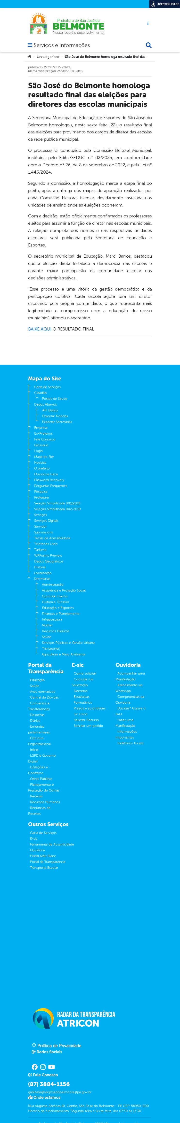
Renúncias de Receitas (39, 810)
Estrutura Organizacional (39, 741)
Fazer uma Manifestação (125, 723)
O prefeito (42, 468)
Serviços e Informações (62, 45)
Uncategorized (48, 57)
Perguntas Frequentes (50, 486)
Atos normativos (42, 691)
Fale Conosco (44, 439)
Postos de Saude (54, 398)
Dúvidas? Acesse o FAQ (130, 711)
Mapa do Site (44, 457)
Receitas (36, 796)
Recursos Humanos (45, 802)
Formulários (83, 702)
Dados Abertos (45, 404)
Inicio (34, 750)
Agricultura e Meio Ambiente (63, 654)
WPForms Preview (48, 555)
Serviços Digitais (46, 521)
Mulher (47, 625)
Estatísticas (82, 697)
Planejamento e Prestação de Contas (43, 787)
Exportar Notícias (55, 416)
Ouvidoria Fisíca (46, 474)
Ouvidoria (37, 850)
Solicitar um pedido (88, 726)
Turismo (40, 550)
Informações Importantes (126, 734)
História (40, 567)
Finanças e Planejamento (61, 613)
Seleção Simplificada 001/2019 (57, 503)
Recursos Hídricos (55, 631)
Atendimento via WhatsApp (128, 688)
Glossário (41, 445)
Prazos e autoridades (90, 708)
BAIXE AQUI (39, 329)
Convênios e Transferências (39, 706)
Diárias (35, 721)
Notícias (40, 462)
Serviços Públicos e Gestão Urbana (68, 643)
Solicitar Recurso (86, 720)
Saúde (46, 637)
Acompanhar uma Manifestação (130, 676)
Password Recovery (49, 480)
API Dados (50, 410)
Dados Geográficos (48, 561)
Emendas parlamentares (39, 729)
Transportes (51, 648)
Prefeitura (41, 497)
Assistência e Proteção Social (64, 590)
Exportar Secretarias (57, 422)
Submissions (43, 532)
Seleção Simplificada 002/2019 (57, 509)
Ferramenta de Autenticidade (52, 844)
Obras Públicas (41, 779)
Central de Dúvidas (44, 697)
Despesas (37, 715)
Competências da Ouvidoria (129, 699)
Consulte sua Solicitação (82, 682)
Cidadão (40, 393)
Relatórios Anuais (130, 743)
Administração (53, 584)
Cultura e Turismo (55, 602)
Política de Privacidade (56, 1045)
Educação (37, 680)
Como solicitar (85, 673)
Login (38, 451)
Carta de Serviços (47, 387)
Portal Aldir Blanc (43, 856)
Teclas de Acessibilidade (52, 538)
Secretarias (42, 579)
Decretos (81, 691)
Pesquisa (40, 491)
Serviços (40, 515)
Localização (43, 573)
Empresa (41, 428)
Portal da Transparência (47, 862)
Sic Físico (80, 714)
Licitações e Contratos (38, 770)
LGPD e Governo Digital (42, 758)
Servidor (40, 526)
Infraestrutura (52, 619)
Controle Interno (55, 596)
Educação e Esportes (58, 608)
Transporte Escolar (44, 867)
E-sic (33, 838)
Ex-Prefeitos (43, 433)
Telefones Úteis (45, 544)
